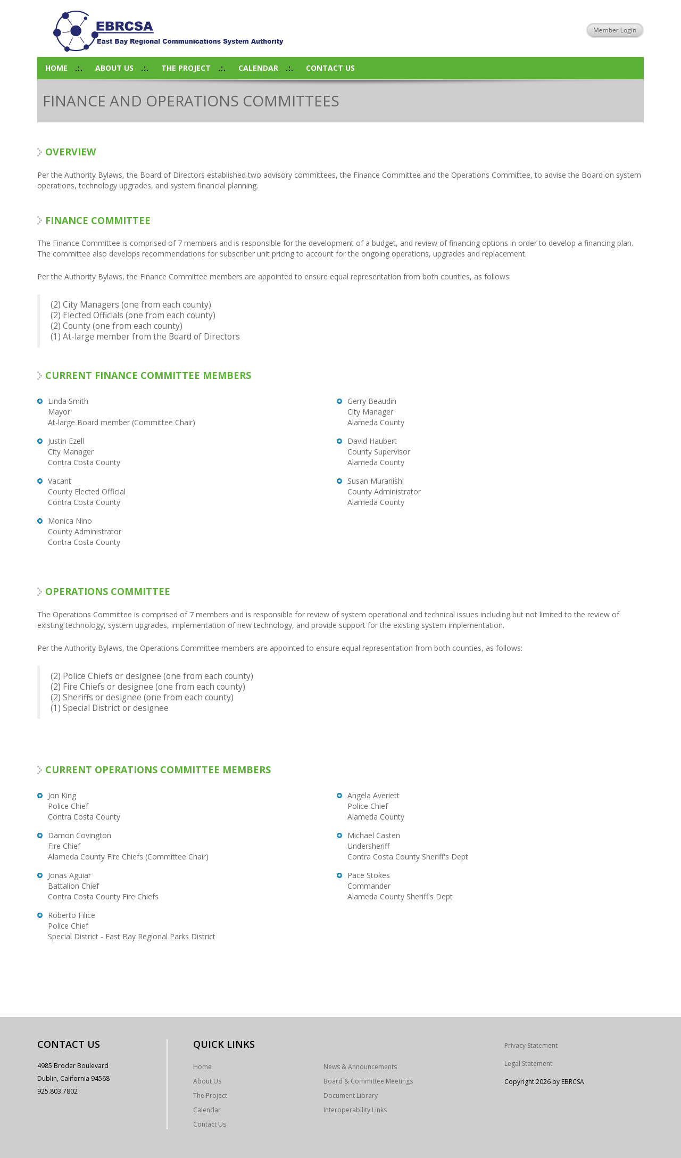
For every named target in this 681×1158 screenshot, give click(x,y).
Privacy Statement (531, 1045)
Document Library (350, 1095)
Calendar (258, 68)
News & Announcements (360, 1066)
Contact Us (330, 68)
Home (56, 68)
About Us (114, 68)
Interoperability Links (355, 1109)
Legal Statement (528, 1063)
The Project (186, 68)
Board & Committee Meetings (368, 1081)
